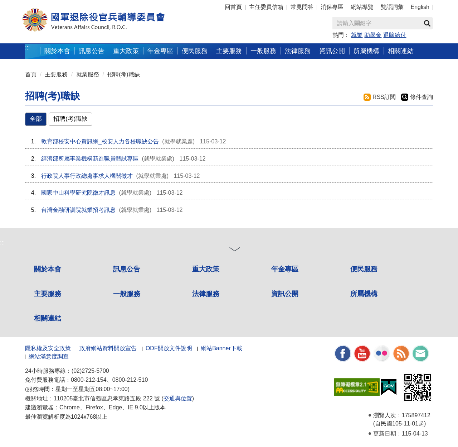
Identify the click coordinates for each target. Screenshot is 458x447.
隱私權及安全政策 (48, 348)
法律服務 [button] (298, 50)
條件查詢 (421, 97)
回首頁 (233, 7)
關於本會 (47, 269)
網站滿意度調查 (49, 356)
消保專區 (332, 7)
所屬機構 (363, 294)
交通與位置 (178, 398)
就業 (356, 35)
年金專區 (160, 50)
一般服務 (126, 294)
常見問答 (302, 7)
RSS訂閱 (384, 97)
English (420, 7)
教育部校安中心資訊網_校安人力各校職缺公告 (100, 141)
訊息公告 (126, 269)
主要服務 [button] (229, 50)
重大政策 (126, 50)
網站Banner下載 (221, 348)
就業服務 (87, 74)
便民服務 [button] (195, 50)
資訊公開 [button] (332, 50)
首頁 (30, 74)
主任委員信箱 (266, 7)
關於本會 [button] (57, 50)
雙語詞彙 (392, 7)
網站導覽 (362, 7)
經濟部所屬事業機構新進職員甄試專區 (89, 159)
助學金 (372, 35)
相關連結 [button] (401, 50)
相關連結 (47, 318)
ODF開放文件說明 (169, 348)
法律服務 (205, 294)
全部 (36, 118)
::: (27, 47)
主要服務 (56, 74)
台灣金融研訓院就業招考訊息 (78, 210)
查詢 (427, 23)
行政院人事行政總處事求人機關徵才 (87, 176)
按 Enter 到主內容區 (32, 5)
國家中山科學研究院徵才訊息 (78, 193)
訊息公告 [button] (91, 50)
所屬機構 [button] (366, 50)
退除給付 (394, 35)
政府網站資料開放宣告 (108, 348)
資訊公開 (284, 294)
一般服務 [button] (263, 50)
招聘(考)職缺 (123, 74)
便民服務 (363, 269)
